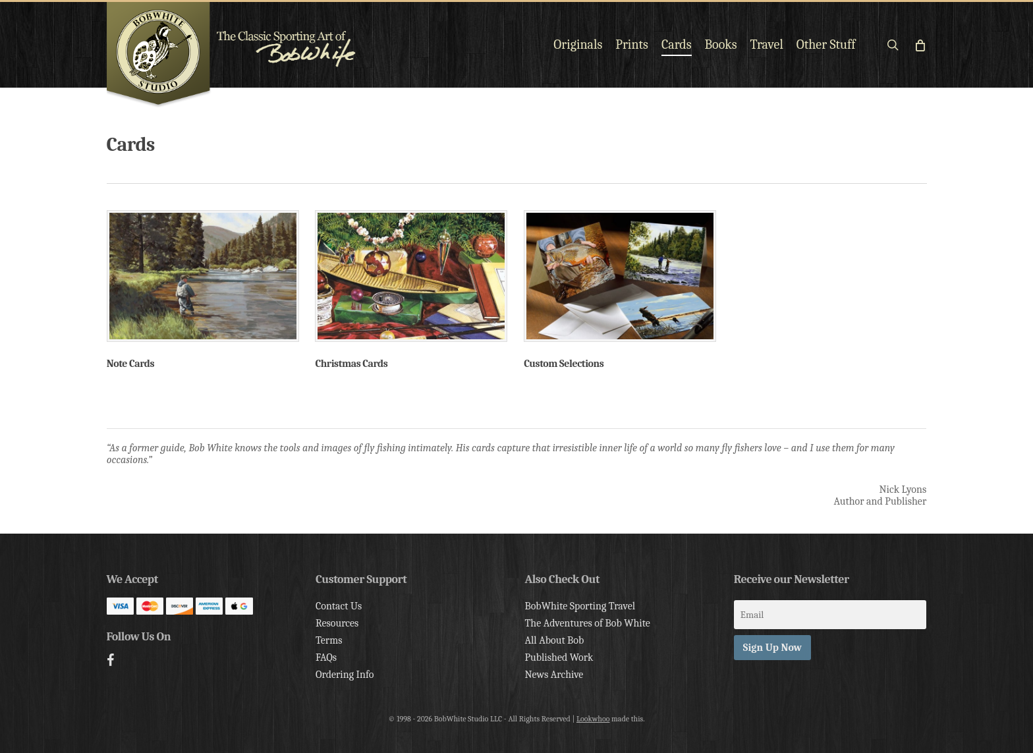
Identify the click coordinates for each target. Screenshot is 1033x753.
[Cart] (920, 44)
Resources (337, 623)
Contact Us (339, 606)
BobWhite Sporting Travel (579, 606)
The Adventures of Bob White (587, 623)
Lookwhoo (593, 718)
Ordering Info (345, 675)
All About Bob (554, 640)
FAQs (326, 657)
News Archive (553, 675)
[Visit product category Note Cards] (203, 293)
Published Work (558, 657)
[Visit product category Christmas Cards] (411, 293)
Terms (329, 640)
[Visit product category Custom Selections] (620, 293)
